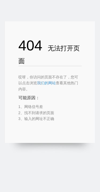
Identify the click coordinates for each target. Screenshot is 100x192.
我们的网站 (46, 83)
